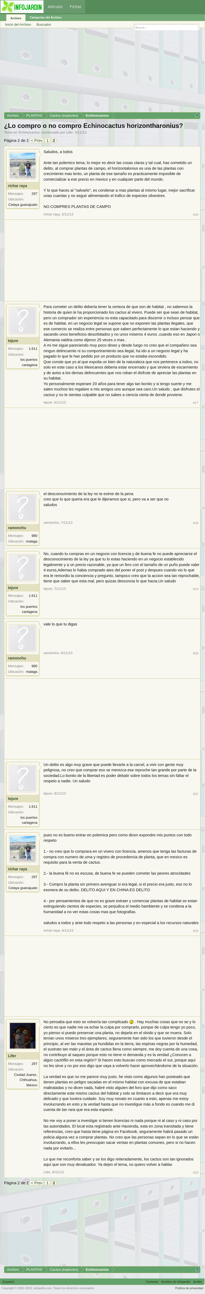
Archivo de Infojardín (176, 1281)
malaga (31, 541)
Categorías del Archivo (45, 17)
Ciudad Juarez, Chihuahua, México (25, 1080)
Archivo (15, 18)
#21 (195, 794)
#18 (195, 523)
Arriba (197, 1281)
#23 (195, 1172)
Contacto (152, 1281)
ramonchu (17, 528)
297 (34, 194)
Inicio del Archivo (18, 24)
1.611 (33, 349)
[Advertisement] (102, 72)
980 (34, 536)
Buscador (44, 24)
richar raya (17, 186)
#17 (195, 403)
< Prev (37, 140)
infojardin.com (42, 1288)
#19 (195, 589)
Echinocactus (29, 132)
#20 (195, 653)
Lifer (69, 132)
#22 (195, 931)
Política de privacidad (189, 1288)
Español (8, 1281)
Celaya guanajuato (23, 205)
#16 (195, 214)
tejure (13, 341)
